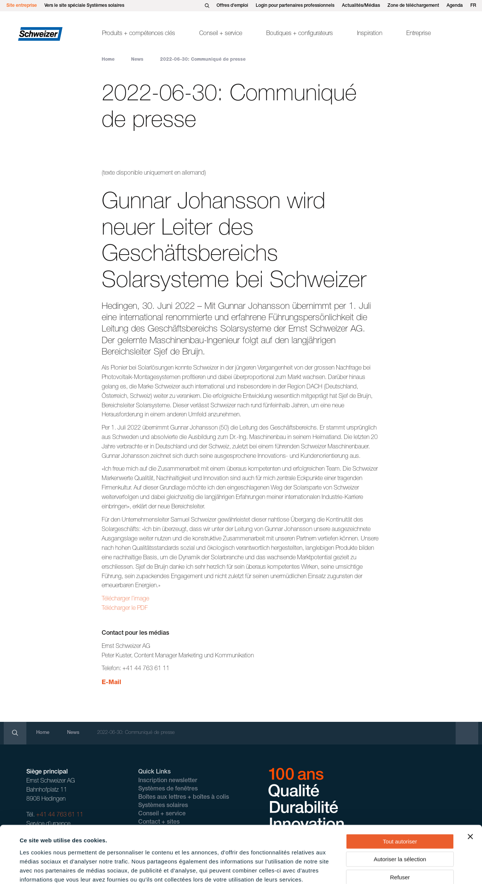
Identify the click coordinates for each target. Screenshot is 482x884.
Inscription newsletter (167, 781)
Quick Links (154, 772)
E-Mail (111, 683)
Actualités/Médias (361, 5)
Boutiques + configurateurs (299, 34)
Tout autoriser (400, 800)
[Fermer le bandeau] (470, 795)
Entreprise (418, 34)
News (137, 59)
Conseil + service (220, 34)
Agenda (455, 5)
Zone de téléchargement (413, 5)
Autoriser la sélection (400, 818)
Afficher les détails (335, 869)
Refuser (400, 836)
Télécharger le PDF (125, 609)
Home (108, 59)
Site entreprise (21, 5)
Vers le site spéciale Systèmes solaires (84, 5)
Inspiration (369, 34)
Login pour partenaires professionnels (295, 5)
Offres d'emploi (232, 5)
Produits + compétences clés (138, 34)
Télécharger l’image (125, 599)
